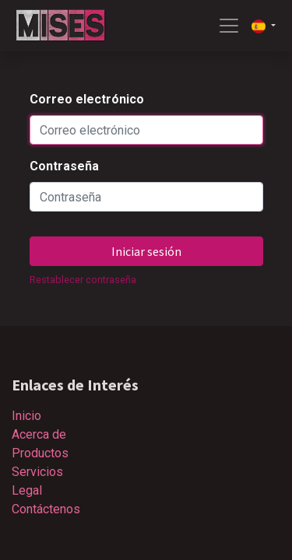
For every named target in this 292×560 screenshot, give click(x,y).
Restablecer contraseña (83, 279)
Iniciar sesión (146, 251)
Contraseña (64, 166)
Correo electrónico (87, 99)
